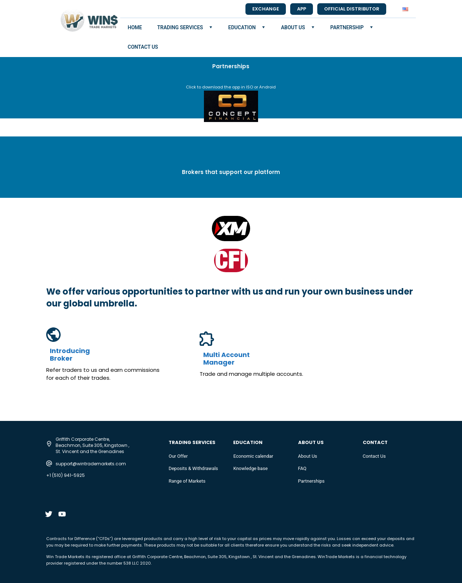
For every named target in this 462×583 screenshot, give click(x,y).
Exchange (265, 8)
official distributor (351, 8)
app (301, 8)
